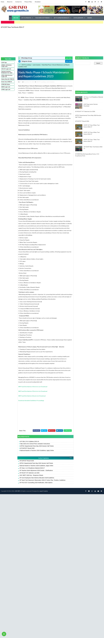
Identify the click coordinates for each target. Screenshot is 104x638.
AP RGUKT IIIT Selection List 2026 (29, 473)
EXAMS (89, 17)
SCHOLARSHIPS (78, 17)
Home (2, 1)
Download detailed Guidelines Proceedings (31, 400)
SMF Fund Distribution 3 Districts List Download (32, 386)
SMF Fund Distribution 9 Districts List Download (32, 391)
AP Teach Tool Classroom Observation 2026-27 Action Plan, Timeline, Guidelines (42, 480)
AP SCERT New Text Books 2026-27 (12, 27)
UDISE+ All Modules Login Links (7, 65)
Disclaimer (38, 1)
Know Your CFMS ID (7, 81)
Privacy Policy (28, 1)
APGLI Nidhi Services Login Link (7, 76)
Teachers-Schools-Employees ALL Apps (7, 72)
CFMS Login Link (6, 89)
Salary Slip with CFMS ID (8, 79)
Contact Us (18, 1)
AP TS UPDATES (26, 17)
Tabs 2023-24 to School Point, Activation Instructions (35, 443)
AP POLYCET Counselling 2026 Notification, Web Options (35, 482)
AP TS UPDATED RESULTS (61, 17)
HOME (15, 17)
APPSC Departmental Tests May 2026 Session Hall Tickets (37, 446)
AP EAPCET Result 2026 (27, 448)
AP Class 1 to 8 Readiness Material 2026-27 (32, 468)
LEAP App (4, 62)
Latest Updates (37, 65)
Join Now (69, 58)
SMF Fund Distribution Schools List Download (32, 396)
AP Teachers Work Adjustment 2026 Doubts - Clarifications (36, 470)
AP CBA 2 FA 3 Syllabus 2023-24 (29, 441)
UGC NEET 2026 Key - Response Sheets (31, 475)
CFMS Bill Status (6, 84)
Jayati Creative (44, 491)
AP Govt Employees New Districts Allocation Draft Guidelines (36, 477)
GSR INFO (18, 491)
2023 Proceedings (26, 65)
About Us (9, 1)
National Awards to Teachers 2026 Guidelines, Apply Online (37, 450)
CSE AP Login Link (6, 69)
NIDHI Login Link (6, 87)
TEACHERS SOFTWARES (42, 17)
